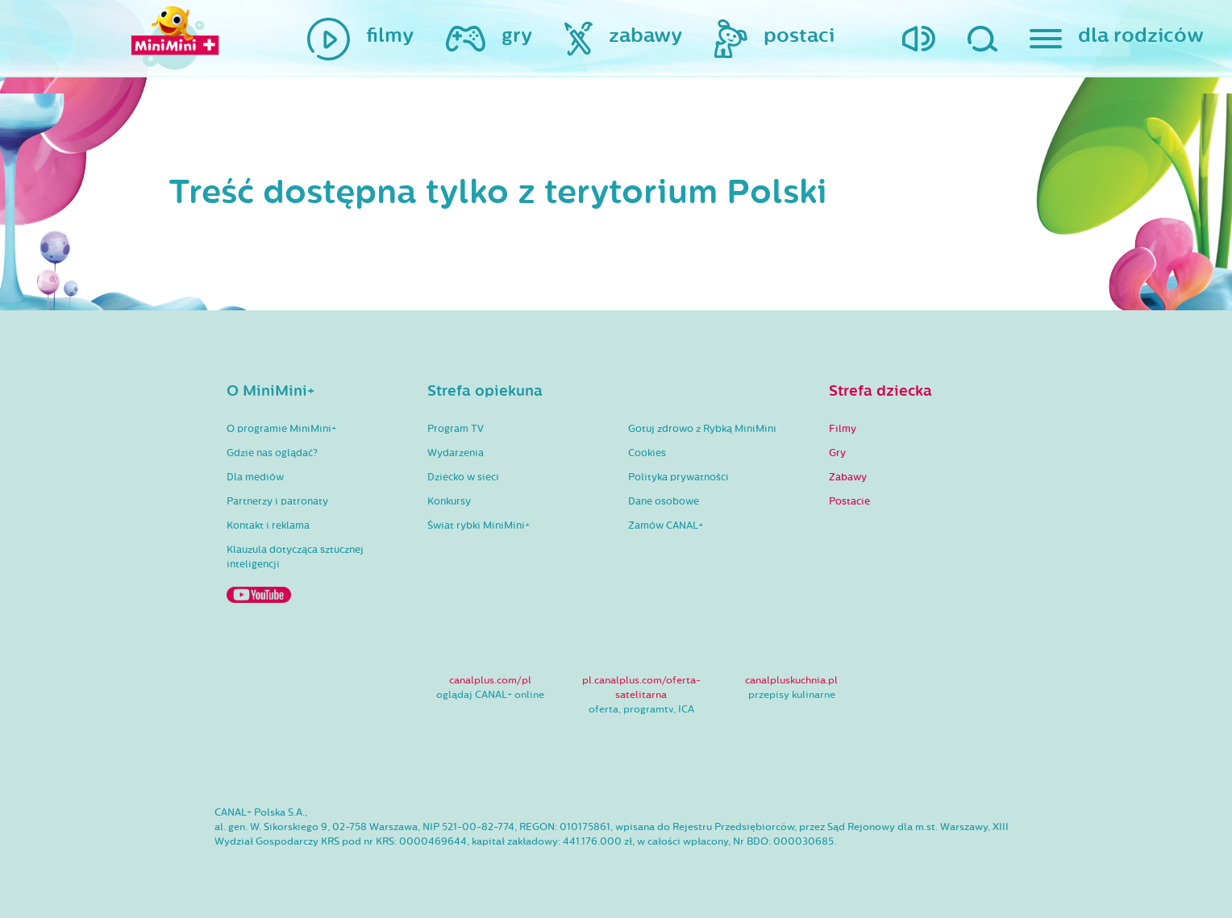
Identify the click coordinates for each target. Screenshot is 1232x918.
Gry (837, 453)
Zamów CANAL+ (665, 525)
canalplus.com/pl (490, 680)
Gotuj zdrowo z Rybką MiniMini (702, 429)
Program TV (455, 429)
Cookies (647, 453)
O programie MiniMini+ (281, 429)
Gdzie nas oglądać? (272, 453)
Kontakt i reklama (268, 525)
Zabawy (848, 477)
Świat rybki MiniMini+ (478, 525)
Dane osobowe (663, 501)
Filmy (842, 429)
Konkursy (449, 501)
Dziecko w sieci (463, 477)
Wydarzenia (455, 453)
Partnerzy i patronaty (277, 501)
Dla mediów (255, 477)
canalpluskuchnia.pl (791, 680)
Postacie (849, 501)
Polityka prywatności (678, 477)
